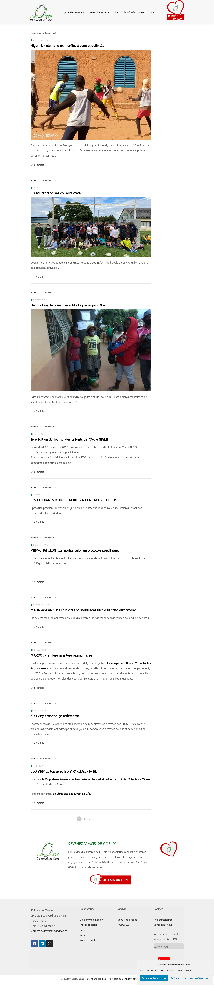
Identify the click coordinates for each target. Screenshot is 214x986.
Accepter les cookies (154, 978)
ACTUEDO (123, 924)
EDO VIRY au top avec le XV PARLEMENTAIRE (64, 771)
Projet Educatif (99, 12)
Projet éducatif (88, 924)
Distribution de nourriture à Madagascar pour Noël (68, 305)
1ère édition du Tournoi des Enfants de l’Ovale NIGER (69, 439)
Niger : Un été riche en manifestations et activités (67, 45)
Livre (120, 929)
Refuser (175, 978)
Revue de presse (127, 919)
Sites (116, 12)
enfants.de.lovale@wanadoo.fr (49, 930)
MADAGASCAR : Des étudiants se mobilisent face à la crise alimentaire (83, 609)
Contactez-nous (163, 924)
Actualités (129, 12)
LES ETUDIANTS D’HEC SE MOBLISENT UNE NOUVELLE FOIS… (75, 500)
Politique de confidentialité (123, 978)
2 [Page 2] (85, 818)
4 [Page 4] (96, 818)
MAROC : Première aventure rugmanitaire (61, 655)
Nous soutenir (148, 12)
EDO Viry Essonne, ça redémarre (55, 715)
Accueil (34, 32)
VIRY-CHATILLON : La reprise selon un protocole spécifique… (75, 550)
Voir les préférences (196, 978)
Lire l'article (37, 164)
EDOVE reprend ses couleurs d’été (55, 192)
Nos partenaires (163, 919)
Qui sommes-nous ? (75, 12)
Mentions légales (96, 978)
